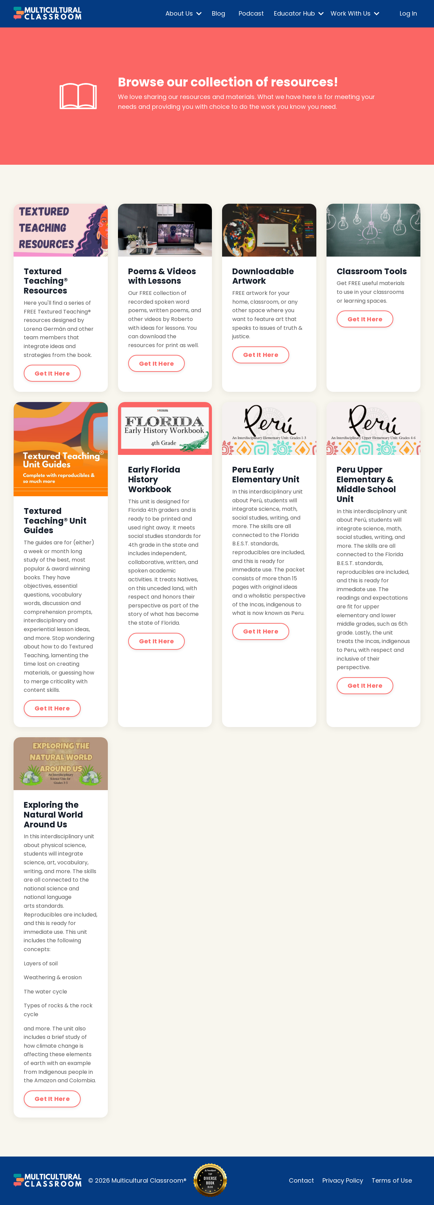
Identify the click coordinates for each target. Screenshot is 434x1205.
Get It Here (52, 373)
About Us (183, 13)
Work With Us (355, 13)
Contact (301, 1180)
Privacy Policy (342, 1180)
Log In (408, 13)
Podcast (251, 13)
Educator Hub (299, 13)
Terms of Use (392, 1180)
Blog (218, 13)
